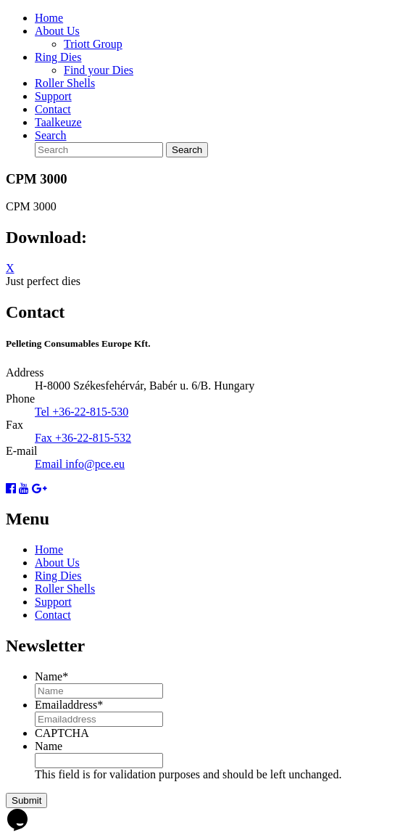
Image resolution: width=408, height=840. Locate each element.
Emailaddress (69, 705)
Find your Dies (98, 70)
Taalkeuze (58, 122)
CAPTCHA (62, 733)
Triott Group (93, 44)
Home (49, 18)
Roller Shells (65, 83)
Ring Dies (58, 57)
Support (53, 96)
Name (51, 676)
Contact (53, 109)
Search (51, 135)
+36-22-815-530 (90, 411)
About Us (57, 31)
